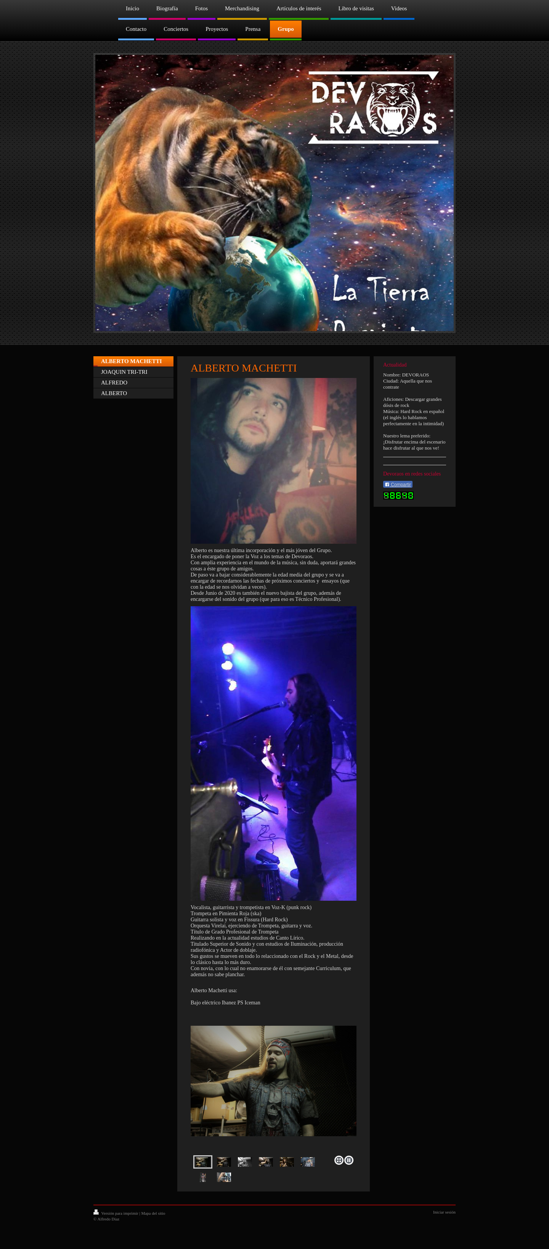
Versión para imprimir (116, 1213)
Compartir (398, 484)
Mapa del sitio (153, 1213)
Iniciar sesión (444, 1212)
